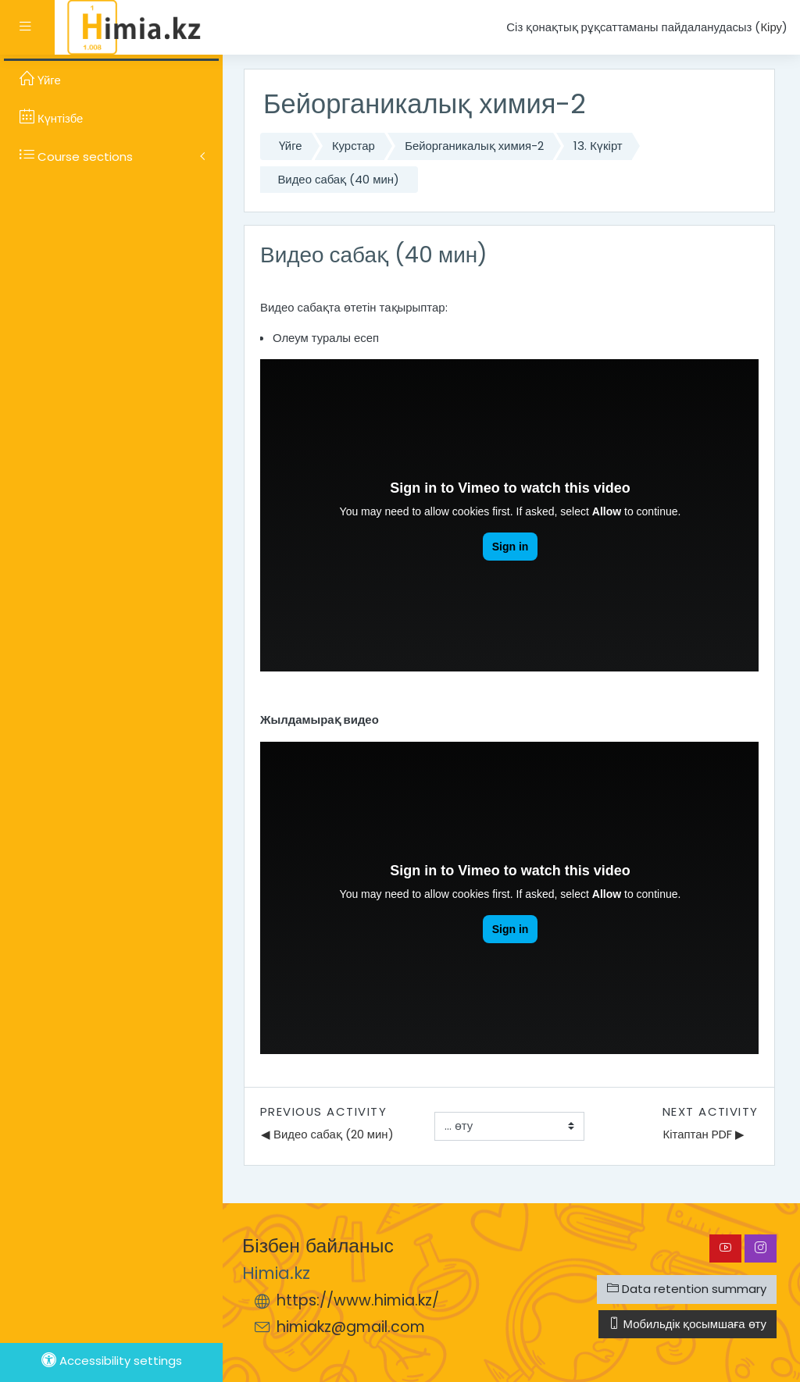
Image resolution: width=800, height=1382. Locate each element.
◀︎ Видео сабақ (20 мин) (327, 1134)
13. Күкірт (597, 145)
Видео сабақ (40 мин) (338, 179)
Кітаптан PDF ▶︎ (704, 1134)
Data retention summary (686, 1288)
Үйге (290, 145)
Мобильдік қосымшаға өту (687, 1324)
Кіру (771, 27)
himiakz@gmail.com (351, 1326)
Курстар (353, 145)
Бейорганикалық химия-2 (474, 145)
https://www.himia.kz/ (358, 1300)
